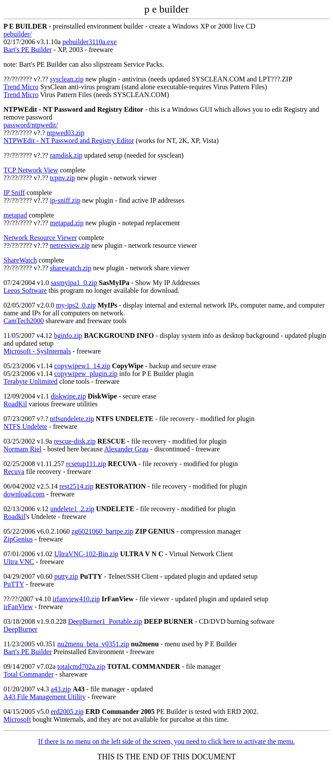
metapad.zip (67, 223)
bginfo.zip (68, 335)
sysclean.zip (67, 79)
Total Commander (28, 674)
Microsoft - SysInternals (37, 351)
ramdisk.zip (66, 155)
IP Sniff (14, 192)
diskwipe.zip (68, 396)
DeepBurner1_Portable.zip (105, 621)
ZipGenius (18, 539)
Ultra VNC (18, 561)
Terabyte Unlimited (30, 381)
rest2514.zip (76, 486)
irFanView (18, 606)
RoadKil (15, 404)
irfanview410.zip (76, 599)
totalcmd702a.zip (81, 666)
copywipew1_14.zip (82, 366)
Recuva (13, 471)
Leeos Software (25, 290)
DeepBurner (20, 629)
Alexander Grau (126, 449)
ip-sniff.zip (65, 200)
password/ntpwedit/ (30, 125)
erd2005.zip (67, 711)
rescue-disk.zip (74, 441)
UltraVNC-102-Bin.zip (86, 554)
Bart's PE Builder (27, 49)
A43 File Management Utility (44, 696)
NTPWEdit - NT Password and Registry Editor (68, 140)
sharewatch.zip (70, 268)
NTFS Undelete (25, 426)
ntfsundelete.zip (72, 418)
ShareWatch (20, 260)
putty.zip (66, 576)
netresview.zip (70, 245)
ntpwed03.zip (66, 132)
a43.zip (61, 689)
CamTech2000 (23, 320)
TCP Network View (30, 170)
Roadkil (14, 516)
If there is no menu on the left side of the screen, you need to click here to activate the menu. (166, 741)
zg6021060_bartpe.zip (103, 531)
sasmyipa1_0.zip (74, 282)
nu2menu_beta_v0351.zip (93, 644)
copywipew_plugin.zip (86, 373)
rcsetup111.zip (86, 463)
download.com (24, 494)
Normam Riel (22, 449)
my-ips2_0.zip (76, 305)
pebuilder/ (17, 34)
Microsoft (17, 719)
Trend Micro (21, 87)
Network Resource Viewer (40, 237)
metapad (15, 215)
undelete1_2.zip (72, 508)
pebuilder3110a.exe (89, 41)
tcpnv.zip (62, 178)
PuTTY (13, 584)
